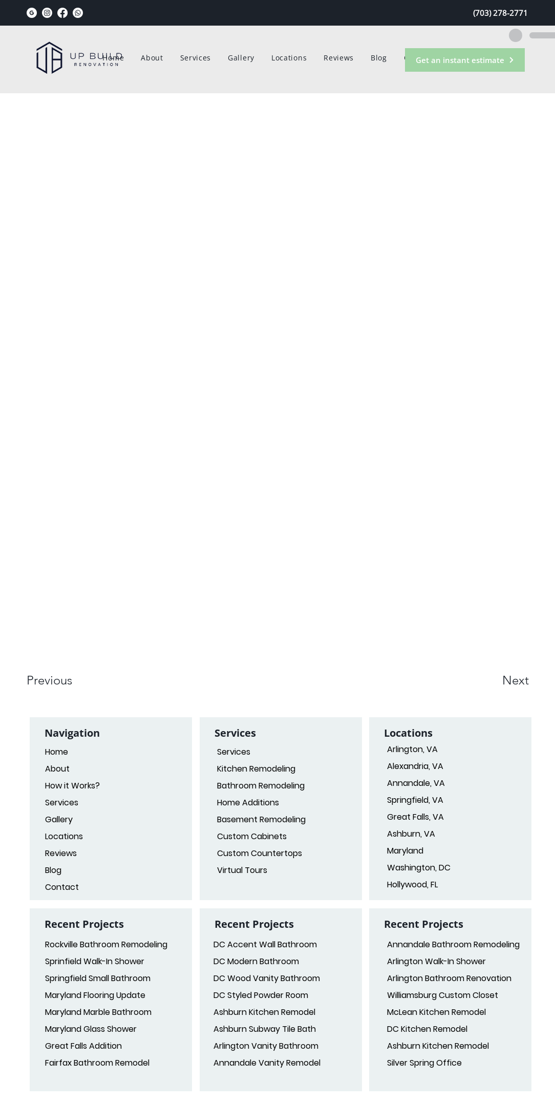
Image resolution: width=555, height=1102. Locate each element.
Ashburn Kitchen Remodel (264, 1012)
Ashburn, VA (411, 834)
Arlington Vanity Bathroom (266, 1046)
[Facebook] (62, 13)
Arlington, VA (412, 749)
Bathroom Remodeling (261, 786)
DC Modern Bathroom (256, 961)
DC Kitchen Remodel (427, 1029)
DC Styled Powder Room (261, 995)
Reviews (61, 853)
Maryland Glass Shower (91, 1029)
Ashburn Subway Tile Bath (265, 1029)
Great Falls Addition (83, 1046)
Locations (64, 836)
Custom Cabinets (252, 836)
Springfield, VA (415, 800)
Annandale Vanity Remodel (267, 1063)
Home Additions (248, 802)
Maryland (405, 851)
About (57, 769)
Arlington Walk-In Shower (436, 961)
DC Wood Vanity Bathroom (267, 978)
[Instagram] (47, 13)
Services (233, 752)
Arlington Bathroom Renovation (449, 978)
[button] (63, 680)
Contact (62, 887)
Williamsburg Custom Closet (442, 995)
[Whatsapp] (78, 13)
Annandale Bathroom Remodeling (451, 944)
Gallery (59, 819)
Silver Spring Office (424, 1063)
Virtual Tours (242, 870)
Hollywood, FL (412, 884)
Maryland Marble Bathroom (98, 1012)
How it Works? (72, 786)
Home (56, 752)
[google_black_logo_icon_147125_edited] (32, 13)
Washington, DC (419, 868)
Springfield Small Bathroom (98, 978)
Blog (53, 870)
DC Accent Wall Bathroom (265, 944)
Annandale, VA (416, 783)
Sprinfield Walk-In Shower (94, 961)
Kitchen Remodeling (256, 769)
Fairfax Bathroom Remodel (97, 1063)
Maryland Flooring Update (95, 995)
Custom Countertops (259, 853)
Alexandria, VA (415, 766)
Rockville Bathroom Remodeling (106, 944)
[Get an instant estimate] (465, 60)
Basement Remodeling (261, 819)
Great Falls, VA (415, 817)
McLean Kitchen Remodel (436, 1012)
